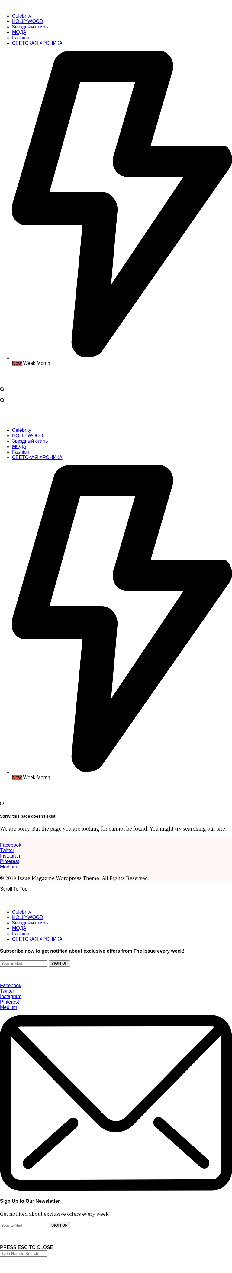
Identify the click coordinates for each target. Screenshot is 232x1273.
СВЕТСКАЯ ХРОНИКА (37, 939)
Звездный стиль (30, 922)
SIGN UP (59, 963)
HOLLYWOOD (27, 917)
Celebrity (21, 911)
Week (29, 363)
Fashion (20, 933)
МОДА (19, 928)
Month (43, 363)
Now (17, 363)
